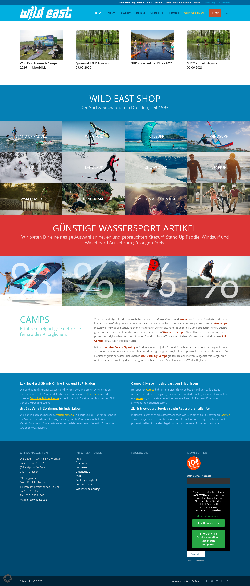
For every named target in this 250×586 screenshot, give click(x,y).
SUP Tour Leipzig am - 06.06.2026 (202, 65)
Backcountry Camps (154, 356)
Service (225, 414)
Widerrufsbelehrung (88, 489)
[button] (7, 578)
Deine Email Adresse (199, 475)
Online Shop (93, 394)
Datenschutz (83, 471)
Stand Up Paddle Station (44, 398)
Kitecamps (220, 323)
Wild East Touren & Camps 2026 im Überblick (38, 65)
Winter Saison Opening (120, 347)
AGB (78, 475)
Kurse (183, 319)
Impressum (82, 467)
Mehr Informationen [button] (208, 516)
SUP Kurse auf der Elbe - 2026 (152, 63)
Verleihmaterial (65, 414)
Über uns (81, 463)
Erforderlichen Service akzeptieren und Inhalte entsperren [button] (208, 539)
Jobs (78, 458)
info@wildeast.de (36, 499)
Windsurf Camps (173, 332)
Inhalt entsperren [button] (208, 523)
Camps (150, 389)
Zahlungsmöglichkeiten (89, 480)
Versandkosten (84, 484)
